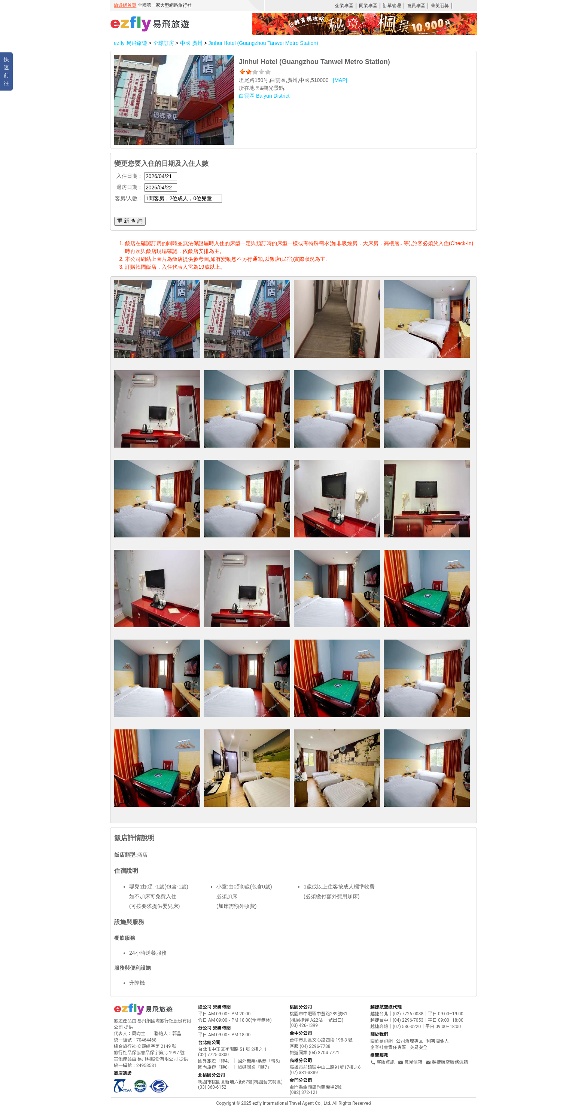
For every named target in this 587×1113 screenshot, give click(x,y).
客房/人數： (129, 198)
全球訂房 (163, 43)
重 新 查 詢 (130, 221)
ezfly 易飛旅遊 (130, 43)
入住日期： (129, 176)
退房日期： (129, 187)
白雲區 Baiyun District (264, 96)
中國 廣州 (192, 43)
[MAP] (340, 80)
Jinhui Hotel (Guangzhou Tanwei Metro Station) (263, 43)
